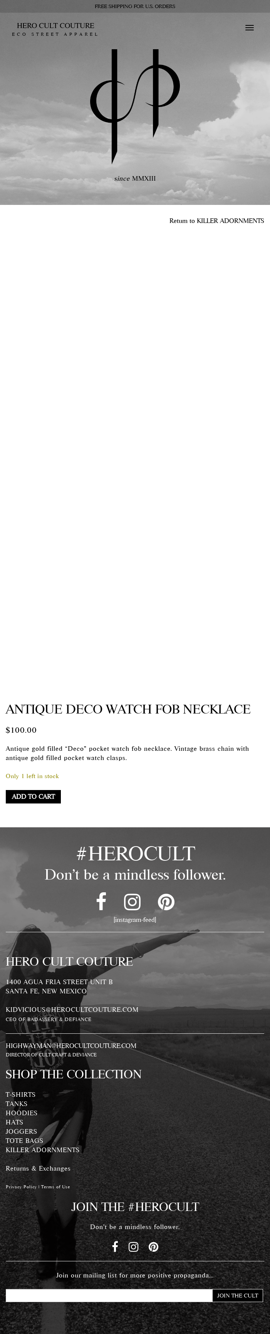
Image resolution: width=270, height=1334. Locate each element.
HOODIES (22, 1112)
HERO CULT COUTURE (55, 29)
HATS (14, 1122)
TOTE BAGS (25, 1140)
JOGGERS (21, 1131)
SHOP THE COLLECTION (74, 1074)
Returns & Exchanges (38, 1168)
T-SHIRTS (21, 1094)
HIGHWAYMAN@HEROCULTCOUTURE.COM (71, 1045)
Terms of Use (55, 1186)
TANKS (17, 1103)
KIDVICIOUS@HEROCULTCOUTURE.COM (72, 1009)
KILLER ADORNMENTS (43, 1149)
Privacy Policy (21, 1186)
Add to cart (33, 796)
